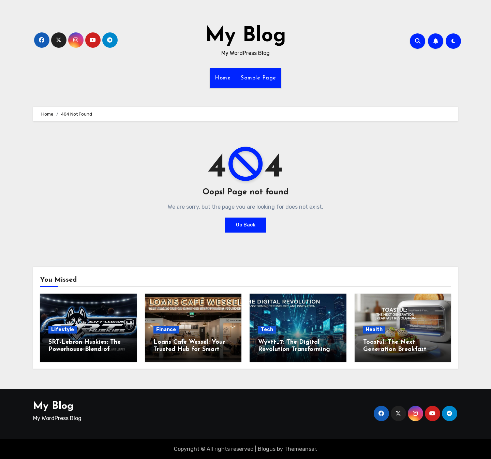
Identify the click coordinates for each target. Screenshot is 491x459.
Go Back (245, 225)
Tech (267, 329)
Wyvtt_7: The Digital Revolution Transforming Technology (294, 349)
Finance (166, 329)
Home (222, 78)
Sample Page (258, 78)
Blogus (267, 449)
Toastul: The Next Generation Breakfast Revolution (395, 349)
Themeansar (300, 449)
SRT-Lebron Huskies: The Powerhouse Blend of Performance (84, 349)
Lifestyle (62, 329)
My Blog (245, 36)
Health (374, 329)
